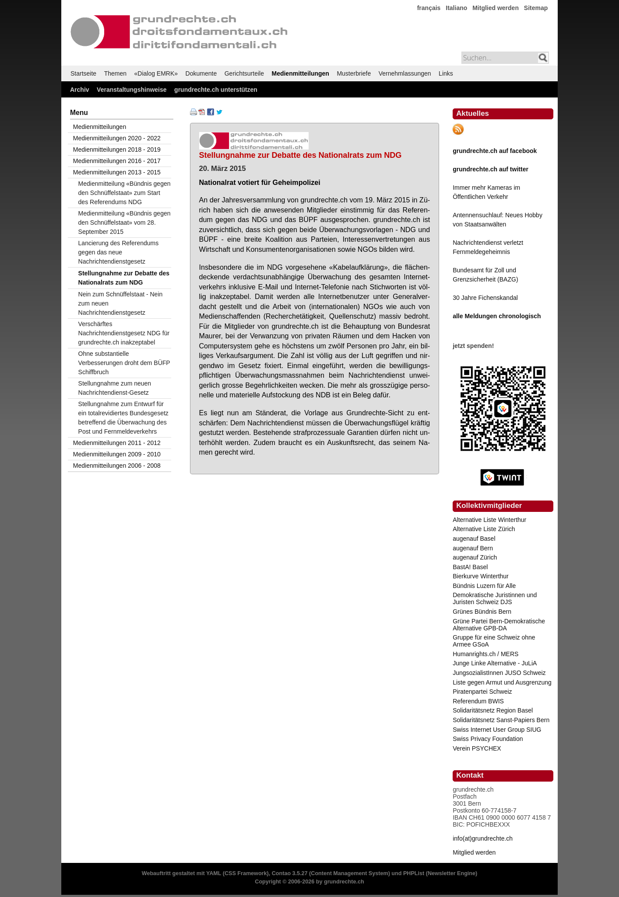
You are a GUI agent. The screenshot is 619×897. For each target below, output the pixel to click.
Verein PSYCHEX (477, 748)
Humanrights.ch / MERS (485, 653)
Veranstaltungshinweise (132, 89)
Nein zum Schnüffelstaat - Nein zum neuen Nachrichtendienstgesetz (120, 303)
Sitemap (536, 7)
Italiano (456, 7)
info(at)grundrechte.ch (483, 838)
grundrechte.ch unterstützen (215, 89)
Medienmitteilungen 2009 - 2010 (117, 454)
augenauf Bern (473, 548)
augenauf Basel (474, 538)
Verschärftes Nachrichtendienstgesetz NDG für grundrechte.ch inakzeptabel (124, 333)
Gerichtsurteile (244, 73)
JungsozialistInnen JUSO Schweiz (499, 672)
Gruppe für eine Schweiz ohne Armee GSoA (494, 641)
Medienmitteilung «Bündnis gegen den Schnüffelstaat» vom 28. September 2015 (124, 222)
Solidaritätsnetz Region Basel (493, 710)
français (429, 7)
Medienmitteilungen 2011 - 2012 (117, 442)
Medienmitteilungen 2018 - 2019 (117, 149)
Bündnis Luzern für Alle (484, 585)
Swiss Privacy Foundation (488, 738)
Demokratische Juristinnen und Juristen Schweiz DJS (495, 598)
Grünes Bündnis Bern (482, 611)
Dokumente (201, 73)
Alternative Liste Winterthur (489, 519)
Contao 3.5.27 (290, 873)
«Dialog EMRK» (156, 73)
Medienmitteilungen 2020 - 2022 (117, 138)
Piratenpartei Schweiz (482, 691)
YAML (213, 873)
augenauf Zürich (475, 557)
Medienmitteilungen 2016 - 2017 (117, 160)
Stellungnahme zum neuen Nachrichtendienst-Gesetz (114, 388)
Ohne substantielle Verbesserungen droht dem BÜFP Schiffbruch (124, 362)
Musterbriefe (354, 73)
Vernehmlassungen (405, 73)
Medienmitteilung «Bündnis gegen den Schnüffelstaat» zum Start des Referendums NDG (124, 192)
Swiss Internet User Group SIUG (497, 729)
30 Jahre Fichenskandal (485, 297)
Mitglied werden (495, 7)
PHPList (413, 873)
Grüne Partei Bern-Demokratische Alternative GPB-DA (499, 625)
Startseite (83, 73)
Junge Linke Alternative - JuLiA (495, 663)
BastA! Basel (470, 566)
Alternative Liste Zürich (484, 528)
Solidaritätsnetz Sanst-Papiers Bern (501, 719)
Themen (115, 73)
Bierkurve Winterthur (481, 576)
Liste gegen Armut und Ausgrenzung (502, 682)
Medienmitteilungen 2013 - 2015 (117, 172)
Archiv (79, 89)
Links (446, 73)
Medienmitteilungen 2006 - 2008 (117, 465)
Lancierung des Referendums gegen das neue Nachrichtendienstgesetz (118, 252)
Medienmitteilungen (300, 73)
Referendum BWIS (478, 701)
